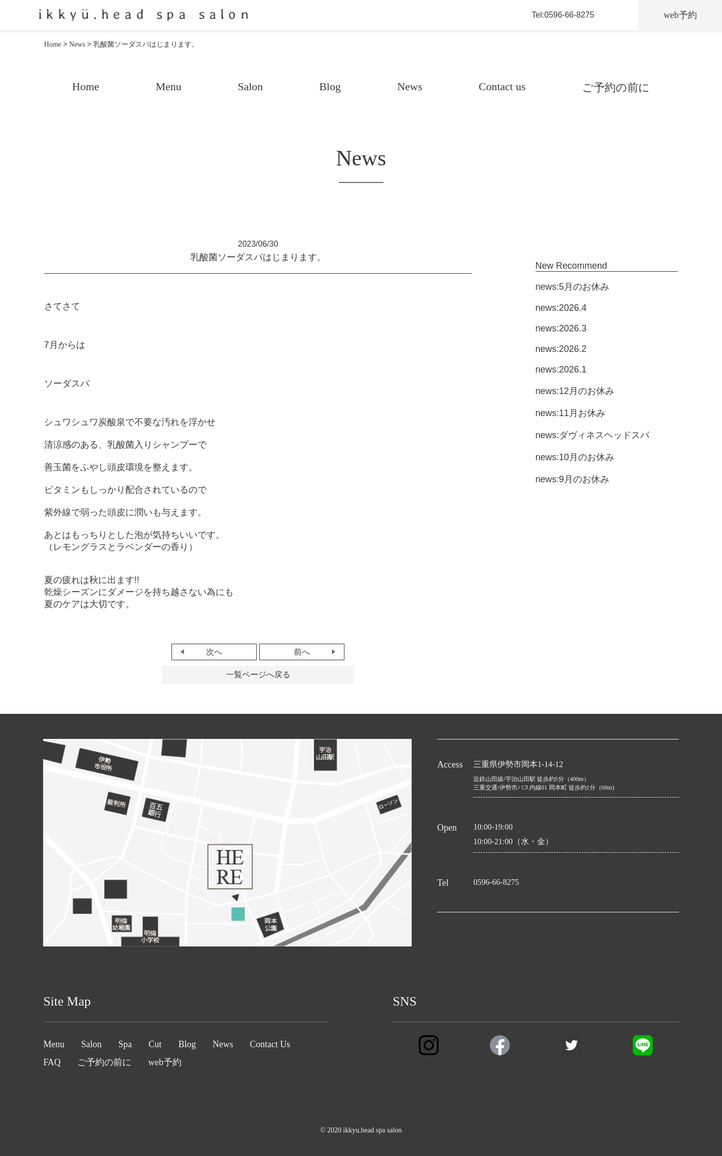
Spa (125, 1044)
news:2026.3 (561, 328)
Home (85, 86)
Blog (330, 86)
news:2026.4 (561, 308)
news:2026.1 (561, 369)
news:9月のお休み (572, 479)
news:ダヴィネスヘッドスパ (592, 435)
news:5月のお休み (572, 287)
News (409, 86)
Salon (250, 86)
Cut (154, 1044)
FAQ (52, 1062)
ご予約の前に (616, 87)
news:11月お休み (570, 413)
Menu (168, 86)
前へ (302, 652)
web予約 (165, 1062)
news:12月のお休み (574, 391)
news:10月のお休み (574, 457)
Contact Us (270, 1044)
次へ (214, 652)
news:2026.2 (561, 349)
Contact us (502, 86)
